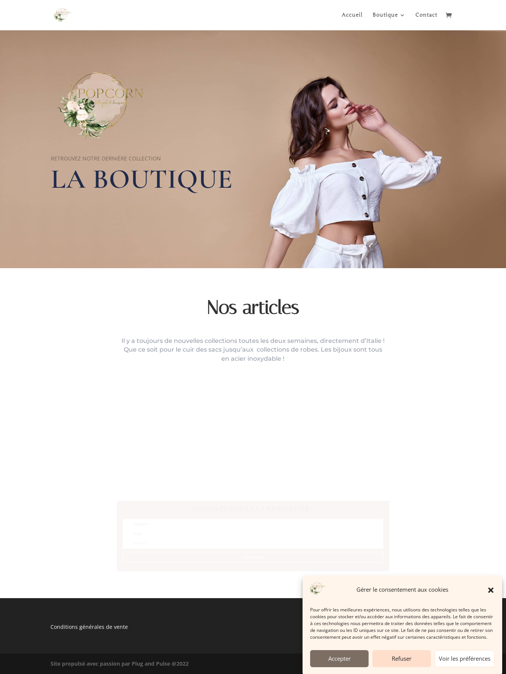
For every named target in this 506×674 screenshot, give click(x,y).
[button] (491, 597)
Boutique (385, 15)
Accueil (352, 15)
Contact (426, 15)
